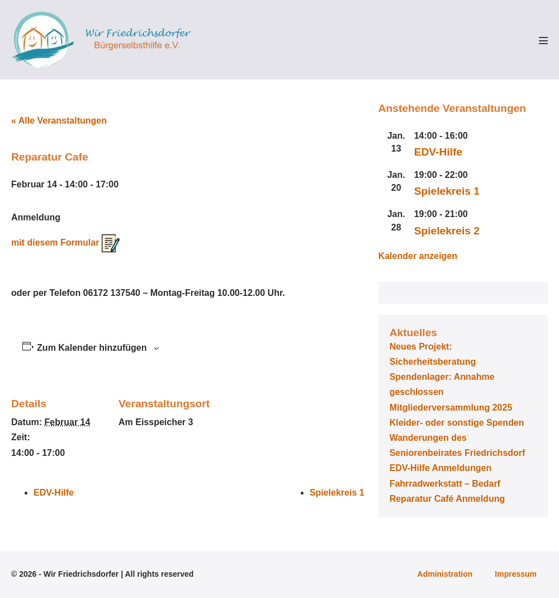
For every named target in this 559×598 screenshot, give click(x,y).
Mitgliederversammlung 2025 (451, 407)
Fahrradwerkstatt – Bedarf (445, 483)
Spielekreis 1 (337, 492)
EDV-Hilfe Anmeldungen (441, 468)
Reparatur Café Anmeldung (447, 498)
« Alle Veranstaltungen (59, 120)
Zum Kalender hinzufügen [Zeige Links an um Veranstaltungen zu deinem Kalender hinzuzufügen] (91, 347)
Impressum (516, 573)
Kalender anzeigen (417, 256)
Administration (445, 573)
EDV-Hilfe (54, 492)
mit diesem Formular (65, 242)
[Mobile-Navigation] (543, 40)
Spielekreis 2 (447, 231)
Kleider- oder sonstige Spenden (457, 422)
